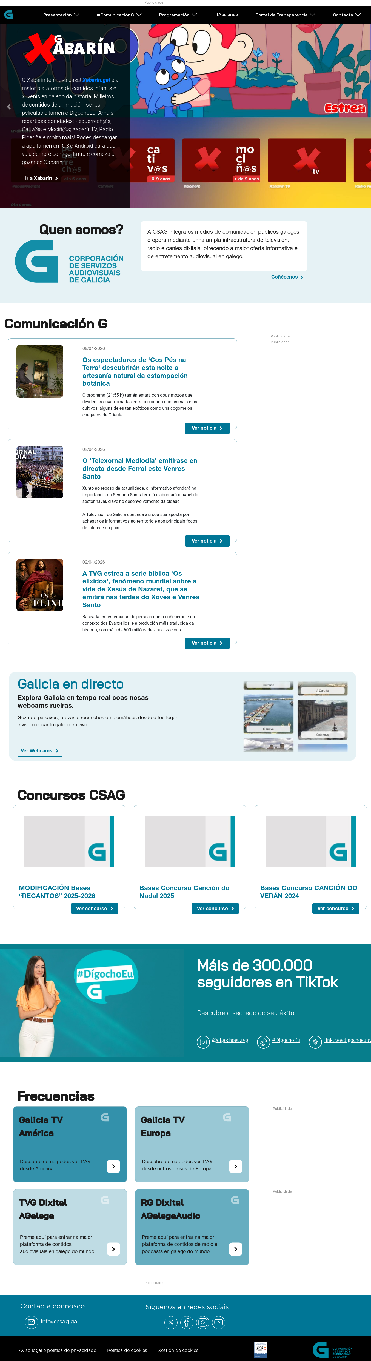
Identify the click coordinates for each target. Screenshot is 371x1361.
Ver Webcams (36, 757)
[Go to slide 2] (180, 208)
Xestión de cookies (178, 1357)
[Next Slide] (362, 110)
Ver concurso (91, 915)
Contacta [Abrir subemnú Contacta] (347, 14)
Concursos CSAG (71, 801)
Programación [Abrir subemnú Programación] (178, 14)
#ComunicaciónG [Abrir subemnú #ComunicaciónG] (119, 14)
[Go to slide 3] (191, 208)
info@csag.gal (60, 1328)
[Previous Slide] (9, 110)
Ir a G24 (34, 161)
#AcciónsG (227, 14)
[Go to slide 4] (201, 208)
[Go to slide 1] (170, 208)
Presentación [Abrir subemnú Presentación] (61, 14)
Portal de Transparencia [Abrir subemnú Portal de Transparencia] (286, 14)
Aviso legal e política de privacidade (57, 1357)
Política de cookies (127, 1357)
